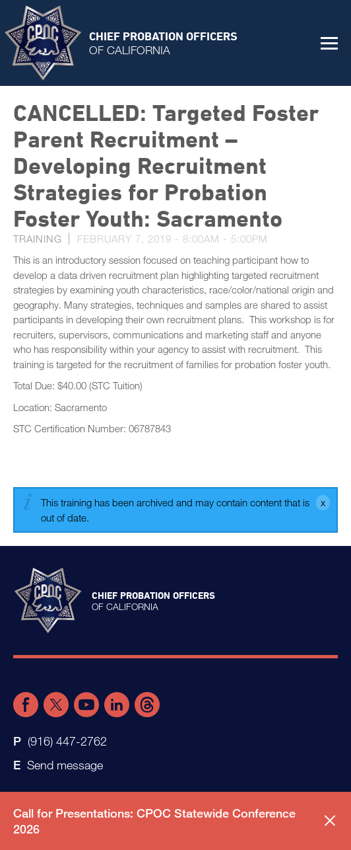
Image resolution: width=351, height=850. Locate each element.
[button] (329, 43)
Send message (65, 764)
